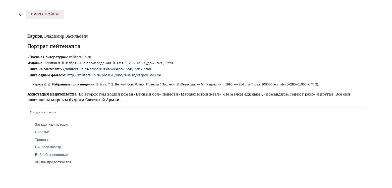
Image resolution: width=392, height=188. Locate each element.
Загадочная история (52, 124)
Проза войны (45, 14)
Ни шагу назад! (48, 147)
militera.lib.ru (80, 57)
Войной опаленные (51, 155)
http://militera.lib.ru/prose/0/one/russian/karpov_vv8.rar (114, 75)
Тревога (41, 139)
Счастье (42, 132)
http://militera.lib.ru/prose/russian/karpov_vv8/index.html (103, 69)
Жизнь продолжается (53, 162)
